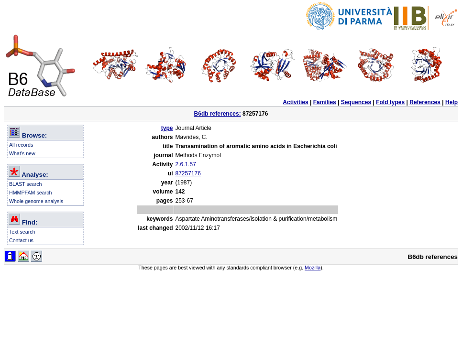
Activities (295, 102)
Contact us (21, 240)
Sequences (356, 102)
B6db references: (217, 113)
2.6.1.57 (185, 164)
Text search (22, 232)
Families (324, 102)
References (424, 102)
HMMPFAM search (30, 192)
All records (21, 145)
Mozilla (312, 267)
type (167, 128)
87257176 (187, 173)
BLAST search (25, 184)
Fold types (390, 102)
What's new (22, 153)
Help (451, 102)
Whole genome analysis (36, 201)
